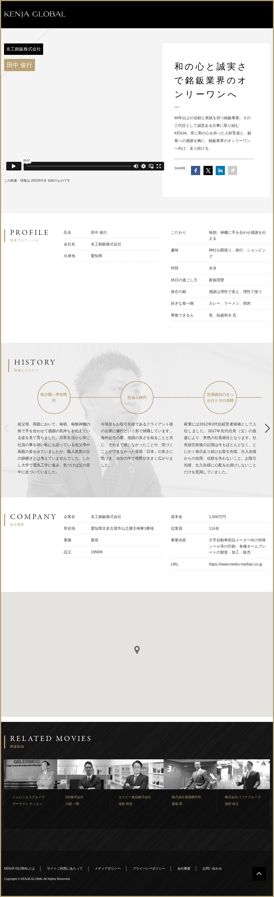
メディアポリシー (108, 868)
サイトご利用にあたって (65, 868)
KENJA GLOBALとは (19, 868)
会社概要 (183, 868)
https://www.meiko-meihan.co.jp (235, 564)
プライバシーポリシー (149, 868)
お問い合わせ (212, 868)
